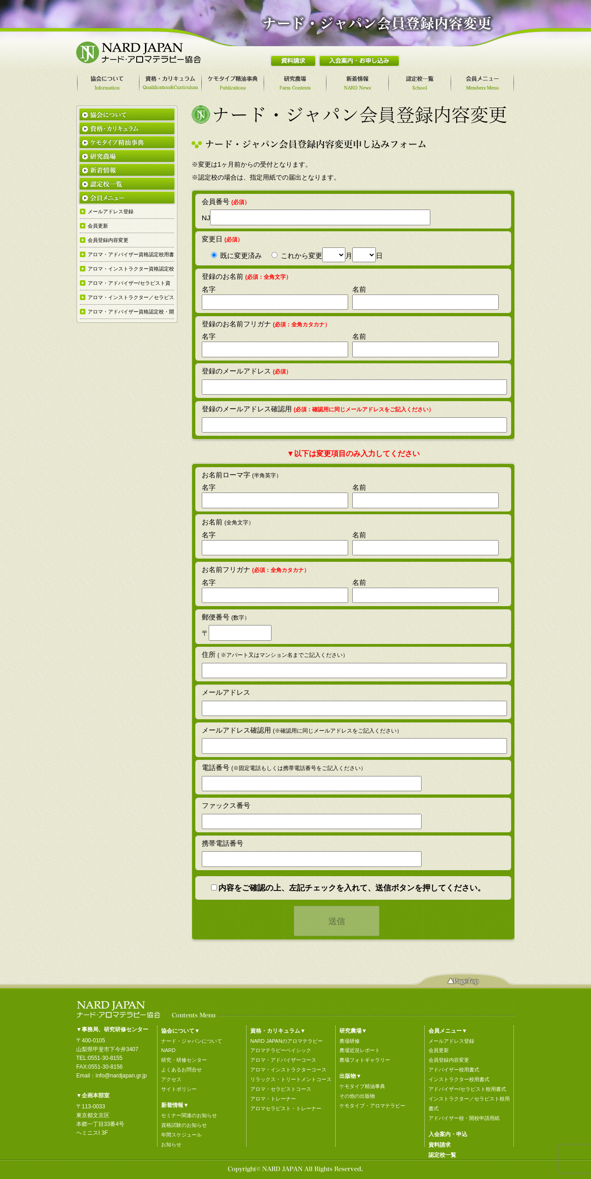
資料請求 (439, 1145)
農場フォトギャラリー (364, 1060)
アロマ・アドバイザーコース (283, 1060)
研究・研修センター (184, 1060)
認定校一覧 (442, 1155)
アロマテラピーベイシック (280, 1050)
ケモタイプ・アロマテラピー (372, 1105)
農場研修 (349, 1041)
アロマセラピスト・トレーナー (285, 1108)
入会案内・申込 (447, 1134)
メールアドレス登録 (451, 1041)
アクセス (171, 1079)
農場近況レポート (359, 1050)
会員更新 (438, 1050)
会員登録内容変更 (448, 1060)
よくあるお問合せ (181, 1069)
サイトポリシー (179, 1089)
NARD (168, 1050)
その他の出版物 (357, 1096)
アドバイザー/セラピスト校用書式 (467, 1089)
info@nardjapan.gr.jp (121, 1075)
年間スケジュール (181, 1134)
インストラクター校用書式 (458, 1079)
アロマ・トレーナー (273, 1098)
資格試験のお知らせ (184, 1125)
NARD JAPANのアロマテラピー (286, 1041)
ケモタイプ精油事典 (362, 1086)
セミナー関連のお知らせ (189, 1115)
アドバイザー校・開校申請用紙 (464, 1118)
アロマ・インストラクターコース (288, 1069)
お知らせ (171, 1144)
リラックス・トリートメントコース (291, 1079)
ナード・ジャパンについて (191, 1041)
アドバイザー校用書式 (453, 1069)
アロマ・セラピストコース (280, 1089)
